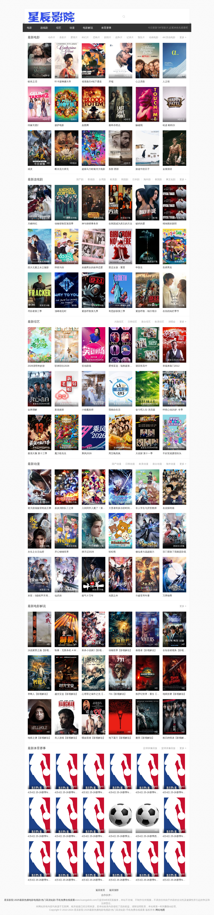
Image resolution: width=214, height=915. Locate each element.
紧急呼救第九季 (90, 311)
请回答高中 (141, 365)
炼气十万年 (87, 595)
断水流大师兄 (62, 169)
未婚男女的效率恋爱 (92, 267)
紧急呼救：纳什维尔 (146, 311)
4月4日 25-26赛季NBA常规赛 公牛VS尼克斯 (159, 792)
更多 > (183, 37)
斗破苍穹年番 (143, 595)
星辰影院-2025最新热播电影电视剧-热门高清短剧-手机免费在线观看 (39, 900)
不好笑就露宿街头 (172, 453)
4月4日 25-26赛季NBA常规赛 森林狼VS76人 (105, 836)
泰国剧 (158, 179)
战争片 (118, 37)
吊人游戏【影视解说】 (66, 737)
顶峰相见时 (60, 311)
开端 (111, 81)
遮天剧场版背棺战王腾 (39, 508)
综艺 (58, 27)
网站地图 (160, 909)
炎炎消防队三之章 (64, 508)
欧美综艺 (159, 321)
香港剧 (91, 179)
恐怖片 (96, 37)
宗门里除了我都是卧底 (174, 551)
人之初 (166, 81)
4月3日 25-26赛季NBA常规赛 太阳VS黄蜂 (49, 880)
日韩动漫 (130, 464)
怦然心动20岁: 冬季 (173, 409)
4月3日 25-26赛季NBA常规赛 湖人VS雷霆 (103, 880)
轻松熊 (112, 551)
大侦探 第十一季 (144, 453)
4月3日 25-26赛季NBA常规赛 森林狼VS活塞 (78, 880)
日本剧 (135, 179)
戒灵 (30, 169)
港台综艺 (146, 321)
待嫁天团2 (33, 125)
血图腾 (85, 125)
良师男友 (167, 267)
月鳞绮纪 (32, 223)
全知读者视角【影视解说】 (177, 650)
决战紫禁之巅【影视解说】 (42, 650)
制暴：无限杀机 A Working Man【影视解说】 (78, 650)
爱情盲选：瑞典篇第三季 (121, 365)
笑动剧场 (86, 365)
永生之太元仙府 (36, 551)
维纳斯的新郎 (170, 223)
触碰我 (139, 125)
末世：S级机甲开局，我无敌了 (44, 595)
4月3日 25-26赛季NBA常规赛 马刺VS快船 (103, 792)
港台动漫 (157, 464)
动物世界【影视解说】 (120, 650)
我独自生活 (114, 409)
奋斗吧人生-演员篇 (145, 409)
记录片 (130, 37)
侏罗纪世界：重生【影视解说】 (152, 694)
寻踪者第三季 (35, 311)
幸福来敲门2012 (171, 365)
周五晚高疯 (114, 453)
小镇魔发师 (87, 409)
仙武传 (58, 595)
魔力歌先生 (60, 453)
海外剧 (147, 179)
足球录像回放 (150, 748)
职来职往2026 (62, 365)
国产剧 (79, 179)
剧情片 (107, 37)
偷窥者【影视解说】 (146, 650)
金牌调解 (32, 409)
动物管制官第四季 (64, 223)
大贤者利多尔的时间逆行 (121, 508)
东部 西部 (114, 169)
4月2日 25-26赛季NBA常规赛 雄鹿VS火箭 (184, 880)
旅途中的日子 (143, 169)
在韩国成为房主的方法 (120, 223)
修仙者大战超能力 (145, 551)
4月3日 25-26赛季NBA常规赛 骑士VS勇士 (130, 880)
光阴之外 (113, 595)
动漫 (72, 27)
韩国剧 (124, 179)
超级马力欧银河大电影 (93, 169)
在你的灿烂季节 (171, 311)
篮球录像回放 (168, 748)
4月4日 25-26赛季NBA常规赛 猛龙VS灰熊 (49, 792)
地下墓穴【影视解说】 (120, 737)
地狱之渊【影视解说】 (39, 737)
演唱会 (171, 321)
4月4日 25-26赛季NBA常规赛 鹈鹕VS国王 (184, 836)
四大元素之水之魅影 (38, 267)
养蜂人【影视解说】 (38, 694)
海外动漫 (170, 464)
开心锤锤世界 (62, 551)
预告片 (141, 37)
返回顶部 (114, 890)
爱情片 (74, 37)
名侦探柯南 (168, 508)
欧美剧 (113, 179)
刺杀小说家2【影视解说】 (95, 650)
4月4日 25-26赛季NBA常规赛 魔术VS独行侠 (78, 836)
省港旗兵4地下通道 (92, 81)
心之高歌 (140, 81)
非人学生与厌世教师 (146, 508)
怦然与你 (59, 267)
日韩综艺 (132, 321)
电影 (29, 27)
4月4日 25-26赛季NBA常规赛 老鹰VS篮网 (76, 792)
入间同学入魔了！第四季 (95, 508)
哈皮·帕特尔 (169, 125)
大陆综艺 (119, 321)
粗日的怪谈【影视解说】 (175, 737)
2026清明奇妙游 (36, 365)
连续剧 (44, 27)
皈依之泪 (32, 81)
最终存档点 (114, 125)
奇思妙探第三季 (117, 311)
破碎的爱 (140, 223)
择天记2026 (88, 551)
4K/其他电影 (169, 37)
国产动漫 (116, 464)
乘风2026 (87, 453)
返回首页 (100, 890)
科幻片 (85, 37)
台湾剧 (102, 179)
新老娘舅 (59, 409)
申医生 (139, 267)
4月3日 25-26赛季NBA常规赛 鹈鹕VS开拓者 (159, 880)
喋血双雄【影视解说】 (93, 737)
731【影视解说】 (118, 694)
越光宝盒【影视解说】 (66, 694)
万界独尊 (167, 595)
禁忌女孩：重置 (117, 267)
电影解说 (88, 27)
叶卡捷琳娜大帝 (63, 81)
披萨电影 (59, 125)
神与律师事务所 (90, 223)
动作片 (51, 37)
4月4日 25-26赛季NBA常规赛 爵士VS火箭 (184, 792)
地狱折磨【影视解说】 (174, 694)
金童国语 (167, 169)
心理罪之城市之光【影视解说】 (98, 694)
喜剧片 (62, 37)
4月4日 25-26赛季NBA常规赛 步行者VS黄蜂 (51, 836)
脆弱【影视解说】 (145, 737)
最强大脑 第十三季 (37, 453)
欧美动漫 (143, 464)
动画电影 (153, 37)
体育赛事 (106, 27)
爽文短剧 (170, 179)
